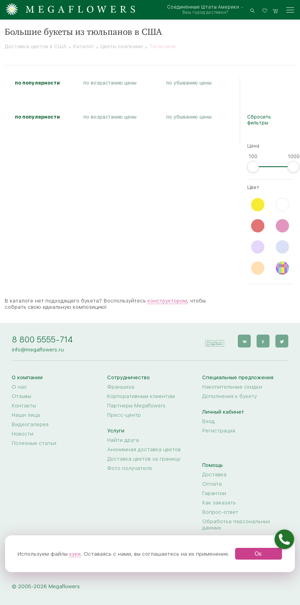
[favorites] (266, 10)
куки (75, 554)
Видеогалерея (30, 424)
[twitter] (281, 341)
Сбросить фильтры (259, 120)
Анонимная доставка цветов (144, 449)
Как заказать (219, 502)
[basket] (275, 10)
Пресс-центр (124, 415)
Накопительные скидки (232, 387)
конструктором (167, 300)
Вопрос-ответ (220, 512)
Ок (258, 553)
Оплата (212, 484)
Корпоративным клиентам (141, 396)
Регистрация (218, 430)
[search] (252, 10)
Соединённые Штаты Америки (203, 7)
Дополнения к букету (229, 396)
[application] (214, 340)
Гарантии (214, 493)
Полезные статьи (34, 443)
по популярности (37, 83)
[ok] (263, 341)
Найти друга (123, 440)
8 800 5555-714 (42, 339)
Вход (208, 421)
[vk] (244, 341)
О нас (19, 387)
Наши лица (26, 415)
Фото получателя (129, 468)
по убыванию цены (189, 83)
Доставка (214, 474)
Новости (22, 433)
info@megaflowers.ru (38, 349)
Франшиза (120, 387)
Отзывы (21, 396)
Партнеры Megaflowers (136, 405)
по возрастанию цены (110, 83)
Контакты (24, 405)
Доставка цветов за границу (143, 459)
